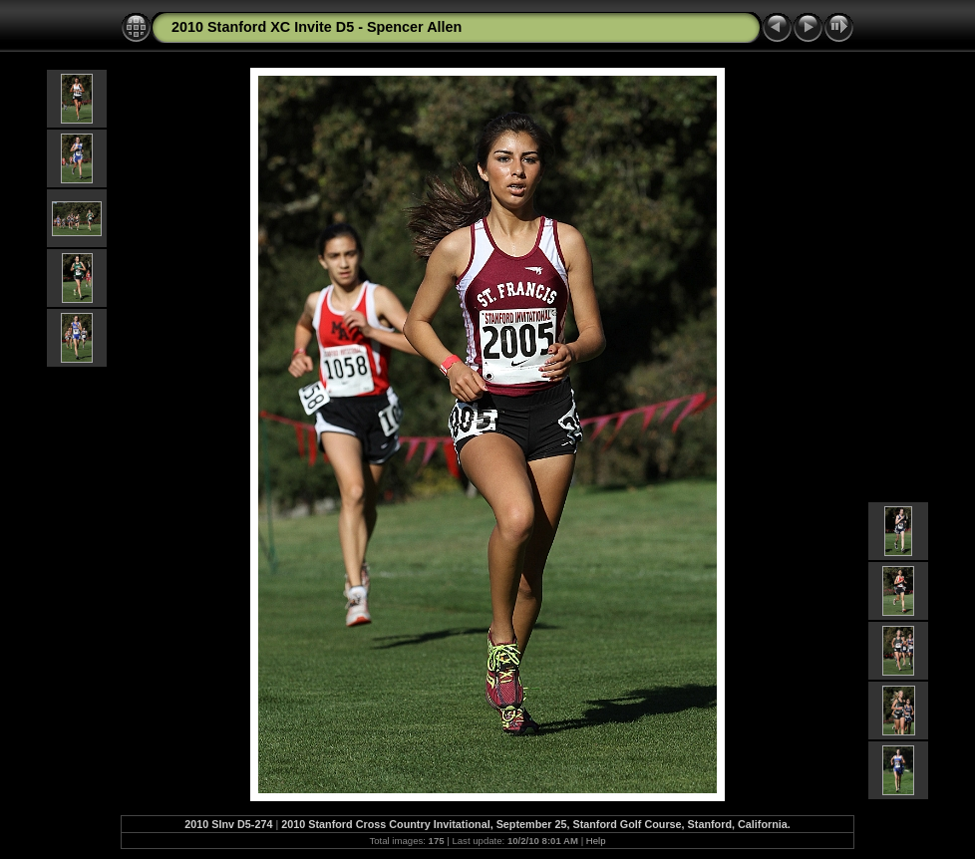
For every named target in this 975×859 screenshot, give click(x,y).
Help (596, 840)
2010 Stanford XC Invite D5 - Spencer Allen (316, 27)
